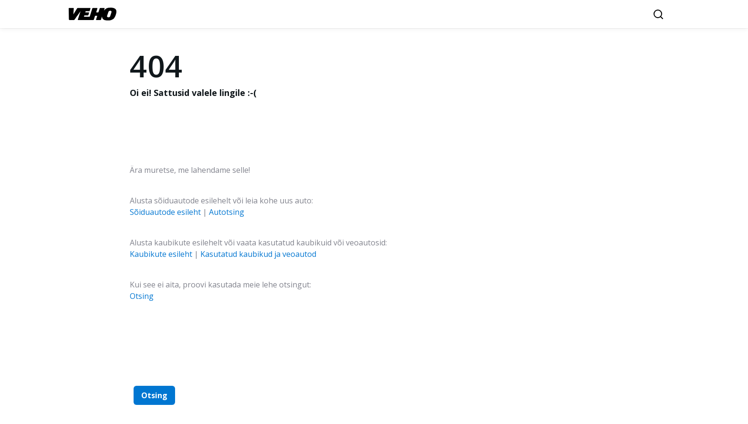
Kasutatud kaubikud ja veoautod (258, 254)
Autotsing (226, 212)
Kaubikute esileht (161, 254)
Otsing (142, 296)
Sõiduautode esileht (165, 212)
